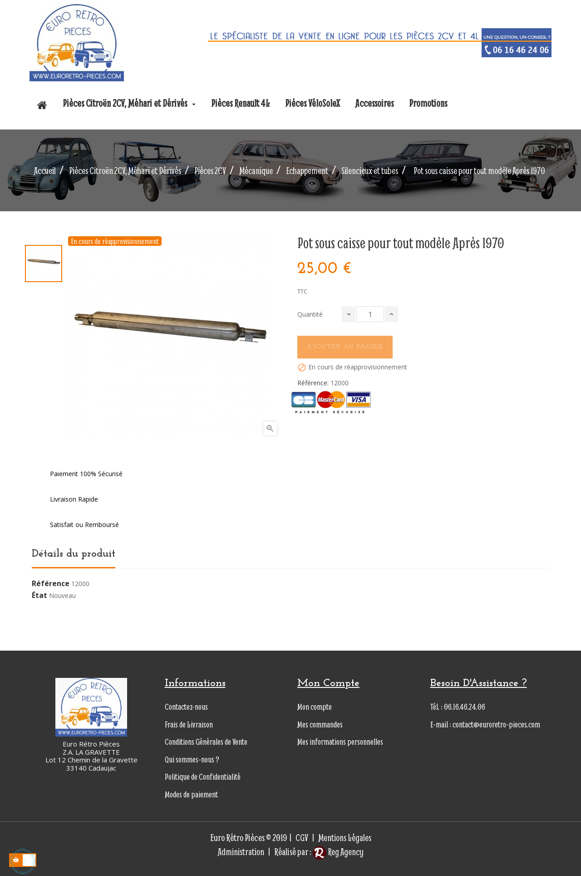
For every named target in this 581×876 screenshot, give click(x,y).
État (39, 596)
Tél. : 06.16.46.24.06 (457, 707)
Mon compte (314, 707)
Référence (50, 584)
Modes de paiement (191, 794)
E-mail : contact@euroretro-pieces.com (485, 724)
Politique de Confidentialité (203, 776)
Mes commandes (320, 724)
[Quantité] (370, 314)
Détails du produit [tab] (73, 553)
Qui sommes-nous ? (192, 759)
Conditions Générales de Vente (206, 742)
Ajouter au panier (345, 346)
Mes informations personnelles (340, 742)
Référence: (313, 383)
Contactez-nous (186, 707)
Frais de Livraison (189, 724)
